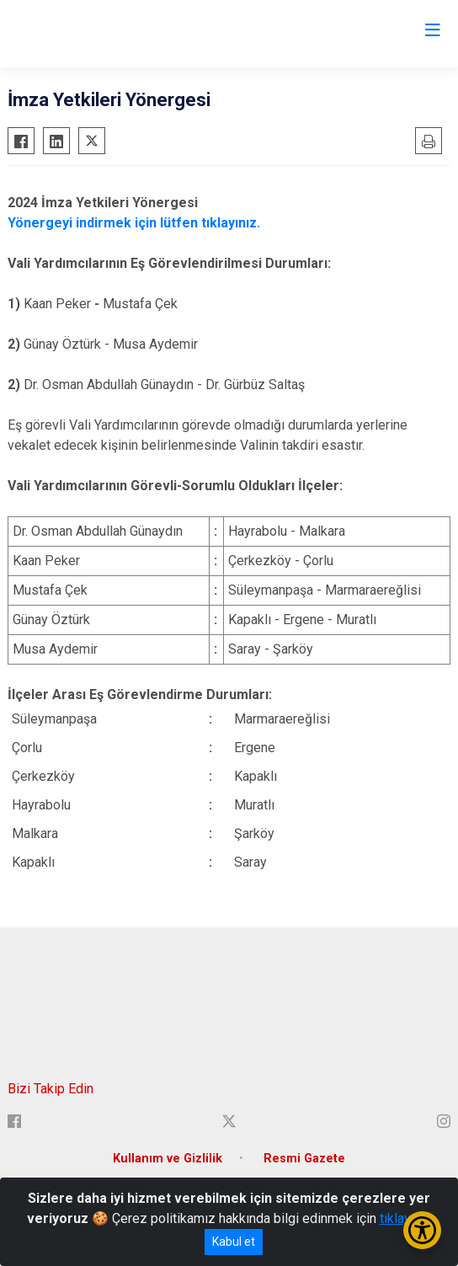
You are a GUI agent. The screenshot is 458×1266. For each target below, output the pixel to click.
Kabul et (233, 1241)
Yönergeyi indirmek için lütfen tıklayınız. (134, 223)
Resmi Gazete (304, 1158)
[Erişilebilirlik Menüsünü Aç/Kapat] (422, 1230)
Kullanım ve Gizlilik (167, 1158)
